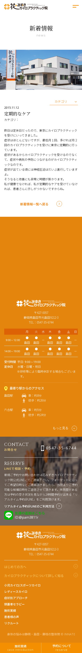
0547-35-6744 (61, 447)
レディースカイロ (15, 591)
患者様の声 (11, 617)
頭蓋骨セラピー (14, 604)
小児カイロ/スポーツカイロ (22, 585)
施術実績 (10, 610)
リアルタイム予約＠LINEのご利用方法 (29, 506)
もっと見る (65, 428)
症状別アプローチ (16, 598)
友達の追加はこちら (30, 512)
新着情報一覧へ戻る (34, 204)
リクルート (11, 623)
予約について (61, 647)
